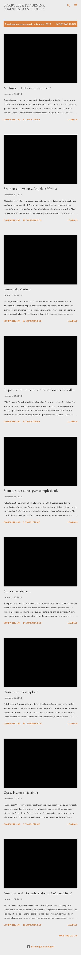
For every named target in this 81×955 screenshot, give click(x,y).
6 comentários (31, 119)
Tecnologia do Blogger (40, 946)
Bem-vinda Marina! (17, 289)
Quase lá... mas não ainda (21, 792)
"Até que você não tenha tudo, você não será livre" (38, 893)
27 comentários (32, 321)
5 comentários (31, 522)
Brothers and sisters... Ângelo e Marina (30, 188)
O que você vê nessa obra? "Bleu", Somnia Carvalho (39, 390)
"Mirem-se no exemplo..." (21, 691)
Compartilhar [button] (12, 119)
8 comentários (31, 421)
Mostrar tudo (66, 24)
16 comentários (32, 925)
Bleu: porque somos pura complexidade (31, 490)
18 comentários (32, 220)
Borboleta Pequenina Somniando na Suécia (24, 7)
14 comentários (32, 623)
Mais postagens (68, 935)
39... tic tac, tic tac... (17, 591)
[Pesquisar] (68, 5)
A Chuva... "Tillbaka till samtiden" (27, 88)
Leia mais (72, 119)
